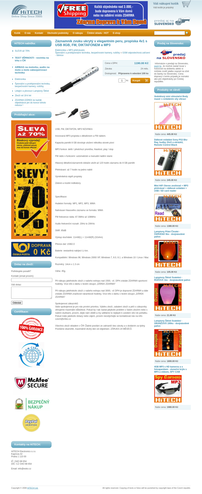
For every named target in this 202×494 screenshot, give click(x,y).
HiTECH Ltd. (32, 490)
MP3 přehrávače (77, 50)
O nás (28, 33)
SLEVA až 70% (22, 51)
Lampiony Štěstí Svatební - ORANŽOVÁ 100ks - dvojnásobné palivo (171, 323)
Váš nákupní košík (166, 3)
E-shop (116, 33)
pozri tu (157, 66)
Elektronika (20, 79)
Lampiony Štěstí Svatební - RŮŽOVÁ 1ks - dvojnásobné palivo (172, 278)
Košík (17, 33)
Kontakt (39, 33)
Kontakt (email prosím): (22, 276)
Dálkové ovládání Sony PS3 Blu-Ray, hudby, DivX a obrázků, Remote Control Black (171, 142)
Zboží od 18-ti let (23, 95)
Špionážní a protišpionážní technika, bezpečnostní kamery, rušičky (32, 85)
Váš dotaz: (16, 284)
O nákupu (78, 33)
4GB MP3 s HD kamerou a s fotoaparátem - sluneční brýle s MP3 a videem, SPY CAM (170, 369)
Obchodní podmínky (58, 33)
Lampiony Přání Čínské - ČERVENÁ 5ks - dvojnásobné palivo (169, 234)
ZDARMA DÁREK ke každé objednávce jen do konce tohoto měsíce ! (30, 103)
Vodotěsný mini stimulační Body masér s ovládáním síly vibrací (171, 97)
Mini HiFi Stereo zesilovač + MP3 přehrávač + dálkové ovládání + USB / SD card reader (171, 188)
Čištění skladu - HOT (98, 33)
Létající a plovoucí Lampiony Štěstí (32, 91)
